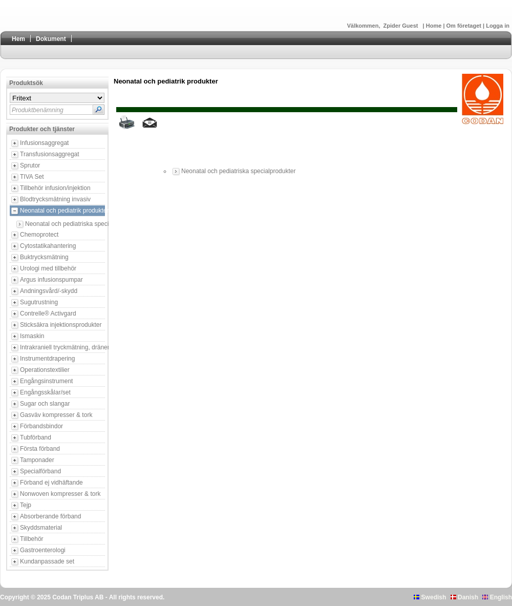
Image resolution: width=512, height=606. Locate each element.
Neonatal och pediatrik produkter (62, 210)
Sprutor (30, 165)
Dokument (51, 39)
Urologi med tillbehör (48, 268)
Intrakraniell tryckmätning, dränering (62, 347)
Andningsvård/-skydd (48, 291)
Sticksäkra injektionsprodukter (60, 324)
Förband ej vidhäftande (51, 482)
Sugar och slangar (45, 403)
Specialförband (40, 471)
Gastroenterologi (43, 550)
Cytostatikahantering (48, 245)
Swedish (430, 597)
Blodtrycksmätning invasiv (55, 199)
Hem (18, 39)
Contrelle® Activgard (48, 313)
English (497, 597)
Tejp (25, 505)
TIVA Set (32, 176)
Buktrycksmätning (44, 257)
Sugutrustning (39, 302)
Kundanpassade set (47, 561)
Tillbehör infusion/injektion (55, 188)
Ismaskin (32, 336)
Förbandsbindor (41, 426)
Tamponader (37, 460)
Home (434, 26)
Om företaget (464, 26)
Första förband (40, 448)
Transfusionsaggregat (49, 154)
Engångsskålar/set (45, 392)
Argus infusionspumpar (51, 279)
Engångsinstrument (46, 381)
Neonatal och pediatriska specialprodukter (65, 223)
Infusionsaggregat (44, 143)
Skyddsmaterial (41, 527)
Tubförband (35, 437)
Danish (464, 597)
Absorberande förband (50, 516)
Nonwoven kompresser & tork (60, 493)
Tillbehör (32, 538)
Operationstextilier (45, 369)
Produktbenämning (37, 110)
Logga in (497, 26)
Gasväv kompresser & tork (56, 415)
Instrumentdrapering (47, 358)
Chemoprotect (39, 234)
